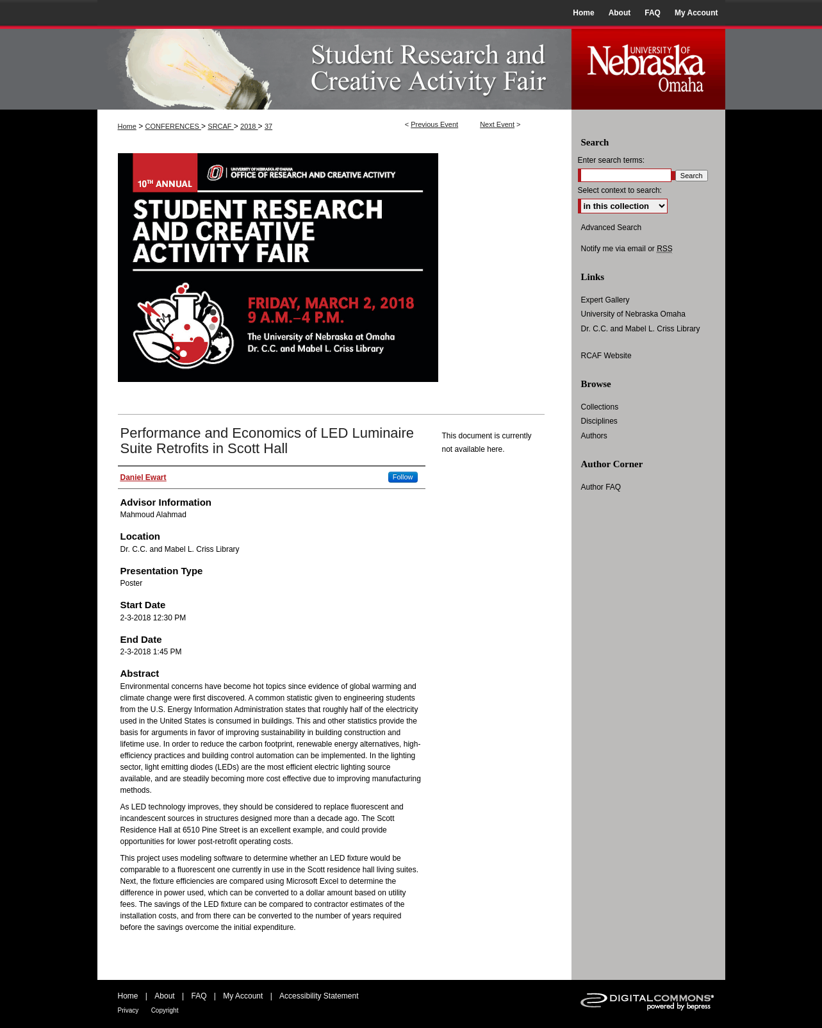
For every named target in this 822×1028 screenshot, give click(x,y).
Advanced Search (611, 227)
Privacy (128, 1010)
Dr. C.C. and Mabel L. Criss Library (640, 328)
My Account (243, 995)
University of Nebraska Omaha (633, 314)
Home (127, 126)
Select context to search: (620, 190)
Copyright (165, 1010)
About (164, 995)
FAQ (198, 995)
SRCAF (220, 126)
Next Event (497, 124)
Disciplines (599, 421)
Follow (403, 477)
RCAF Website (606, 355)
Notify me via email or (627, 248)
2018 (249, 126)
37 (268, 126)
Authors (594, 435)
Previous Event (434, 124)
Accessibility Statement (318, 995)
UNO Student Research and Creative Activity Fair (334, 68)
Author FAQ (601, 487)
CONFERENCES (173, 126)
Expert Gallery (605, 299)
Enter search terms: (611, 160)
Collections (600, 406)
